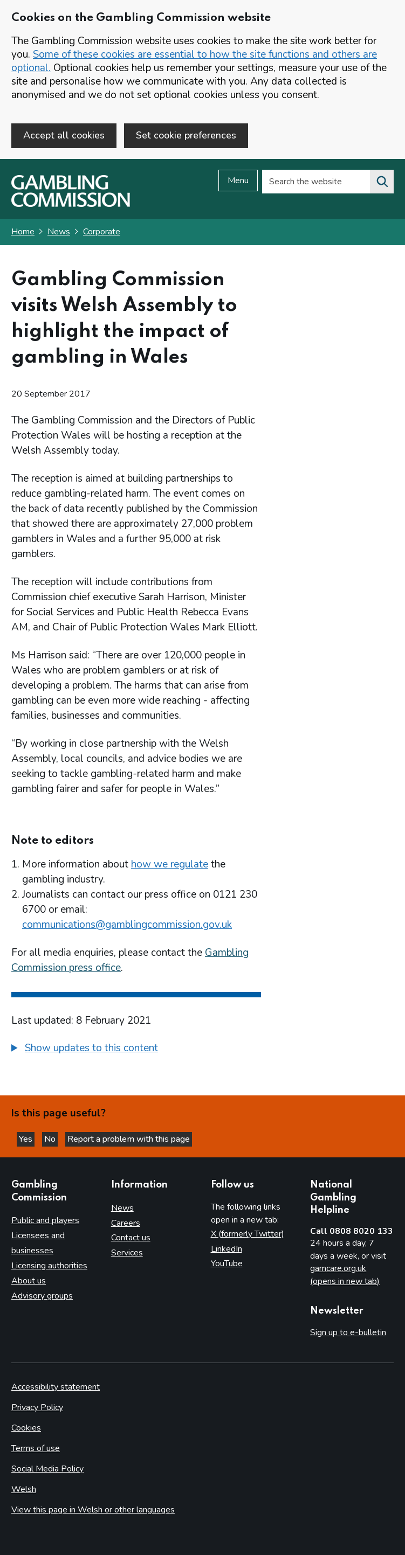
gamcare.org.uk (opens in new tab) (345, 1274)
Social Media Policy (47, 1469)
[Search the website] (382, 181)
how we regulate (169, 864)
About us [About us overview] (28, 1281)
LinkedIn (226, 1249)
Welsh (23, 1489)
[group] (136, 1050)
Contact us (130, 1238)
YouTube (227, 1263)
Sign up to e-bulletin (348, 1332)
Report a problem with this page (128, 1139)
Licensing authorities (49, 1266)
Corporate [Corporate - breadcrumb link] (101, 232)
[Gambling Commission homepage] (70, 204)
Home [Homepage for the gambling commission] (23, 232)
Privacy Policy (37, 1407)
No (51, 1139)
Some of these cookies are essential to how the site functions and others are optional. (194, 61)
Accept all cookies (64, 135)
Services (127, 1253)
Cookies (26, 1428)
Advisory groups (42, 1296)
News (58, 232)
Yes (27, 1139)
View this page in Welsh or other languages (93, 1510)
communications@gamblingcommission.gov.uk (127, 925)
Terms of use (35, 1448)
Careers (125, 1223)
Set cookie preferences (186, 135)
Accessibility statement (55, 1387)
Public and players (45, 1220)
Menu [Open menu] (238, 180)
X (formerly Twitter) (247, 1234)
